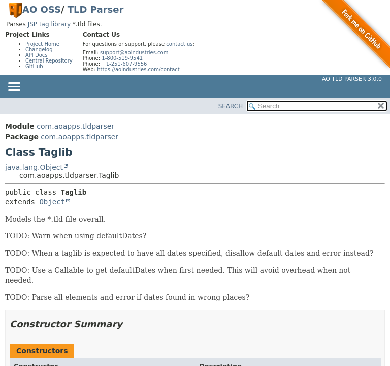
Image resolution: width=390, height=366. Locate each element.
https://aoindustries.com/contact (138, 69)
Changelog (39, 49)
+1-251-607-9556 (124, 64)
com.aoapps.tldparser (75, 126)
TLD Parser (96, 9)
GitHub (34, 66)
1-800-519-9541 (122, 58)
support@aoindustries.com (134, 52)
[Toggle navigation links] (13, 87)
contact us (179, 44)
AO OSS (41, 9)
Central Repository (49, 61)
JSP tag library (49, 24)
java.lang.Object (34, 167)
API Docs (36, 55)
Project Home (42, 44)
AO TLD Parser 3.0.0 (352, 79)
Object (52, 202)
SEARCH (230, 106)
